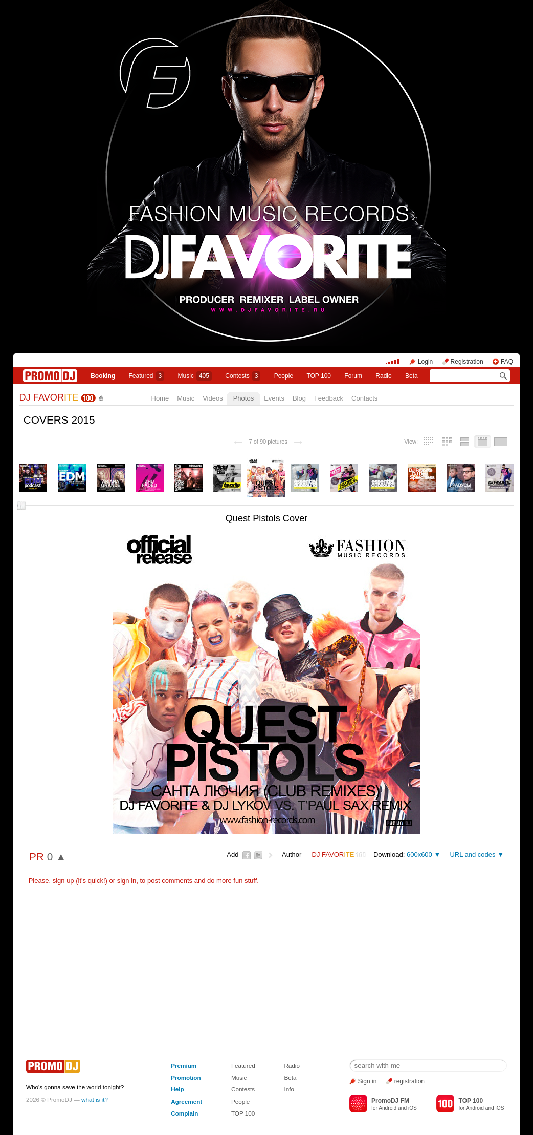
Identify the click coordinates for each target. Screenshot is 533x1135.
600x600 (419, 854)
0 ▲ (56, 857)
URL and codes (472, 854)
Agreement (186, 1101)
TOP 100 (318, 376)
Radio (383, 376)
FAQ (507, 362)
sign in (127, 881)
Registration (467, 362)
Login (425, 362)
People (283, 376)
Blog (299, 398)
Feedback (328, 398)
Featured (147, 376)
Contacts (364, 398)
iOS (412, 1108)
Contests (243, 1089)
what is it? (94, 1099)
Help (177, 1089)
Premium (183, 1065)
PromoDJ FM (390, 1100)
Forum (353, 376)
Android (387, 1108)
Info (289, 1089)
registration (409, 1081)
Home (160, 398)
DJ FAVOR (49, 397)
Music (195, 376)
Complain (184, 1113)
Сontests (242, 376)
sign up (63, 881)
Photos (243, 398)
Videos (213, 398)
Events (274, 398)
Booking (103, 376)
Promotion (186, 1077)
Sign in (367, 1081)
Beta (411, 376)
